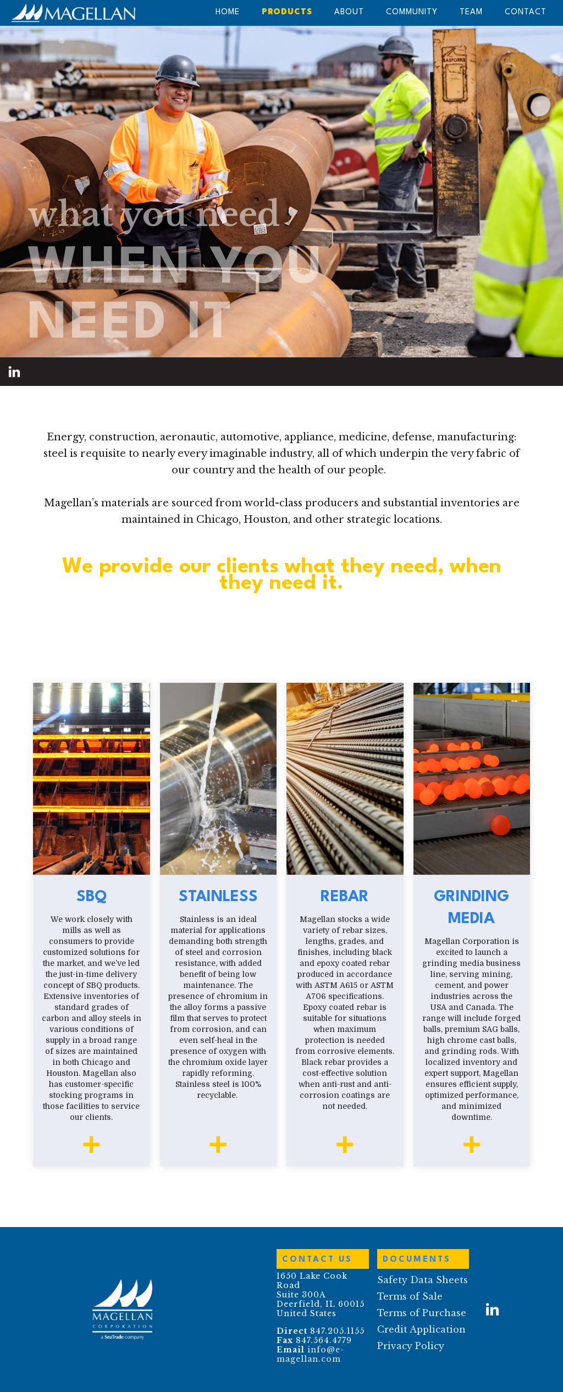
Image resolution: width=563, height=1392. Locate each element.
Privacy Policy (410, 1345)
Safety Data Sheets (422, 1279)
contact (526, 12)
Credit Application (421, 1329)
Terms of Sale (410, 1296)
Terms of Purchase (421, 1312)
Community (412, 12)
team (471, 12)
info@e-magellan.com (310, 1354)
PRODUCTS (287, 12)
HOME (228, 12)
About (349, 12)
